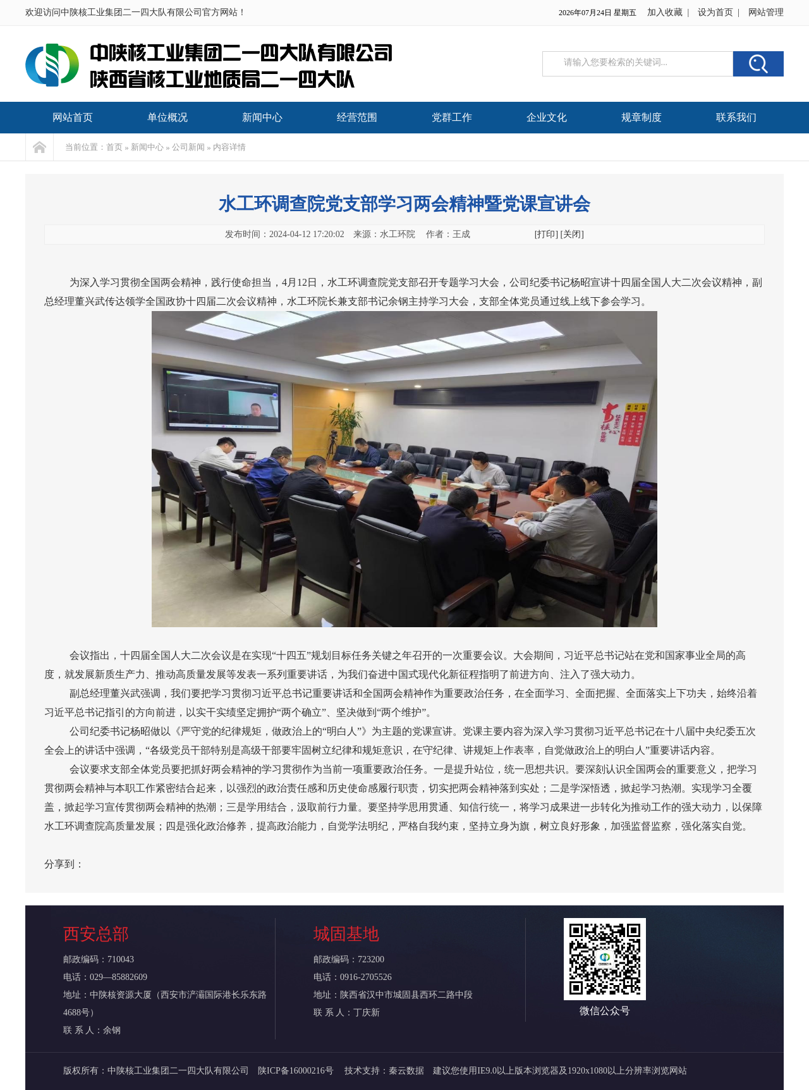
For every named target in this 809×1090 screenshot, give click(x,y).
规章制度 (641, 117)
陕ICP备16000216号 (297, 1070)
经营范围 (357, 117)
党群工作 (452, 117)
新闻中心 (262, 117)
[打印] (546, 234)
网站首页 (72, 117)
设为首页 (715, 12)
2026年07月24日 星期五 (597, 12)
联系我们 (736, 117)
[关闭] (572, 234)
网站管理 (766, 12)
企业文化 (546, 117)
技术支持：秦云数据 (384, 1070)
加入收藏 (665, 12)
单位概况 (167, 117)
